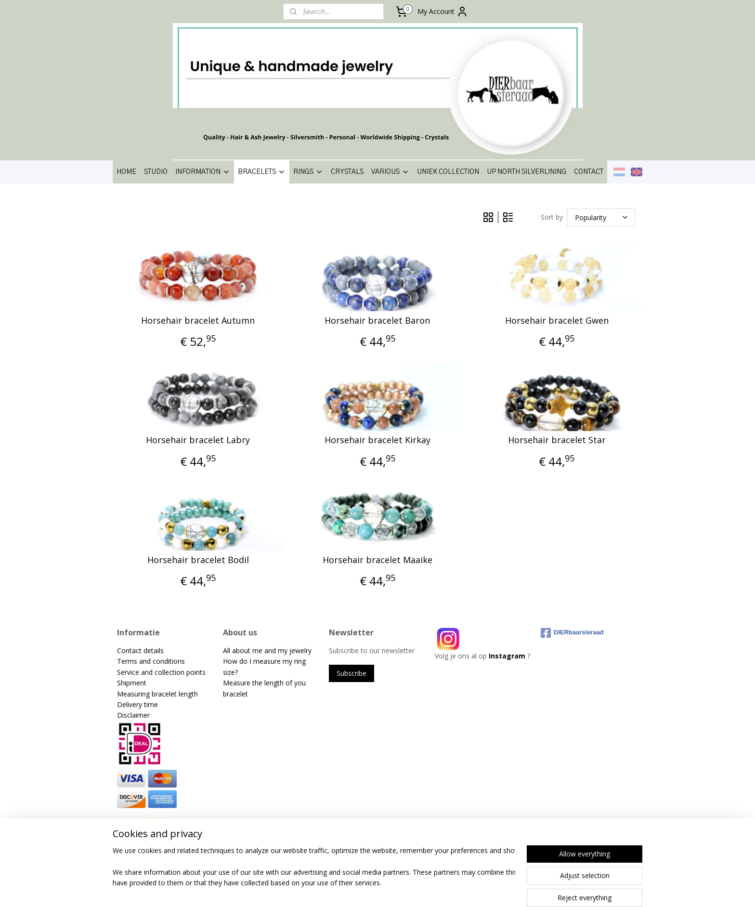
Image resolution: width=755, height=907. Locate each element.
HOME (126, 172)
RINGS (308, 172)
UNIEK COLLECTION (448, 172)
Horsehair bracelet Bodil (198, 560)
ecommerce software (402, 889)
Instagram (507, 655)
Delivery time (137, 704)
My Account (442, 11)
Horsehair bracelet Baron (377, 320)
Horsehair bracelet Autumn (198, 320)
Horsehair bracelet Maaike (377, 560)
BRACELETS (262, 172)
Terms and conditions (151, 661)
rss (363, 889)
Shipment (131, 682)
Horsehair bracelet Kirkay (377, 440)
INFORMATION (202, 172)
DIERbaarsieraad (572, 633)
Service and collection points (161, 672)
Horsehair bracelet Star (557, 440)
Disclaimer (133, 715)
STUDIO (156, 172)
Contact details (140, 650)
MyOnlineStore (487, 889)
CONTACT (588, 172)
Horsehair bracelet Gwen (557, 320)
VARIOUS (390, 172)
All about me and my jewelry (268, 650)
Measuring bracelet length (157, 693)
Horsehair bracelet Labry (198, 440)
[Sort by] (601, 217)
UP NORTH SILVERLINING (526, 172)
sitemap (343, 889)
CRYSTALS (347, 172)
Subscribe (351, 673)
